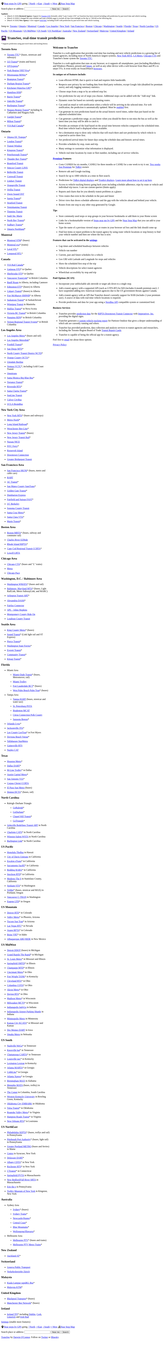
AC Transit (12, 482)
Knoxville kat (13, 1050)
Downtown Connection (18, 455)
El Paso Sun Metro (16, 787)
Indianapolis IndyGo (16, 1007)
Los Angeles (52, 26)
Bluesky (55, 1337)
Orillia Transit (13, 189)
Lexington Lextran (16, 1063)
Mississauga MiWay (16, 75)
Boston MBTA (14, 533)
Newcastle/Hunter (21, 1218)
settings (93, 240)
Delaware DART (15, 1158)
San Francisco (77, 26)
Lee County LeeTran (16, 732)
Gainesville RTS (14, 745)
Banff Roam (12, 282)
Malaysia (104, 31)
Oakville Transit (14, 101)
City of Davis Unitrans (17, 857)
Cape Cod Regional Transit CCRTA (24, 548)
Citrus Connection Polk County (27, 715)
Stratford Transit (14, 203)
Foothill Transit (14, 344)
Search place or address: (25, 8)
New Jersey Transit (16, 433)
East (39, 3)
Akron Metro (13, 989)
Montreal (32, 26)
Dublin (32, 1314)
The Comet (12, 1092)
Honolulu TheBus (15, 852)
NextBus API (111, 302)
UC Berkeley (13, 504)
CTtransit (11, 1171)
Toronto (13, 26)
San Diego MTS (14, 349)
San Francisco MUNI (17, 470)
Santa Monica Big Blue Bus (20, 378)
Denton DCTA (14, 792)
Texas (135, 26)
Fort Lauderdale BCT (23, 686)
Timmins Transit (15, 211)
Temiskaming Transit (17, 207)
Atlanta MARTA (15, 1067)
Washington (109, 26)
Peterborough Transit (17, 154)
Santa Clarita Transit (16, 391)
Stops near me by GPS (104, 220)
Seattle (119, 26)
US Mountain (15, 31)
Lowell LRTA (13, 553)
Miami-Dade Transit (22, 674)
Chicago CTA (13, 564)
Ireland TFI (12, 1314)
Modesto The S (14, 878)
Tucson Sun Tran (15, 921)
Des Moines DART (16, 1030)
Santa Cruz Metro (15, 512)
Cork (39, 1314)
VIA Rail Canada (15, 125)
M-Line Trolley (14, 770)
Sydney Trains (19, 1214)
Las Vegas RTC (14, 926)
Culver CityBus (14, 399)
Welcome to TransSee (65, 47)
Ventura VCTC (14, 366)
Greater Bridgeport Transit (19, 459)
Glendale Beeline (15, 362)
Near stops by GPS (11, 3)
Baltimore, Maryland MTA (19, 588)
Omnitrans (12, 373)
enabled (120, 107)
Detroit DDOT (14, 950)
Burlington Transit (15, 105)
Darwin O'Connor (21, 1337)
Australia (67, 31)
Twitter (44, 1337)
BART (10, 477)
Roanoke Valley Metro (17, 1112)
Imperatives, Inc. (146, 313)
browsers (97, 68)
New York (64, 26)
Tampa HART (19, 699)
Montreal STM (14, 240)
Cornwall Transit (15, 176)
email (66, 339)
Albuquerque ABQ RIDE (19, 939)
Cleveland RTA (14, 981)
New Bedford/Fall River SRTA (21, 1179)
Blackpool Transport (16, 1298)
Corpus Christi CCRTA (18, 783)
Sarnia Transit (13, 198)
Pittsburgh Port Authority (19, 1139)
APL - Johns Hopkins (17, 610)
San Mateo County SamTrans (21, 486)
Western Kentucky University (21, 1096)
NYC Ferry (12, 446)
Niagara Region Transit (18, 110)
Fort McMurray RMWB (18, 295)
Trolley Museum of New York (21, 1191)
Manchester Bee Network (19, 1303)
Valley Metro (13, 917)
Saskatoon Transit (15, 300)
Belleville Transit (15, 172)
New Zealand (79, 31)
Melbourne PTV (20, 1240)
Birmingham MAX (16, 1081)
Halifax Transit (14, 308)
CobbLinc (11, 1072)
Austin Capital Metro (17, 774)
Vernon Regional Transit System (22, 322)
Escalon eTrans (14, 861)
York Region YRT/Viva (18, 70)
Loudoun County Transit (18, 618)
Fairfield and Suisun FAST (19, 499)
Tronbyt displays (106, 180)
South (46, 3)
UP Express (12, 66)
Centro (10, 1153)
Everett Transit (14, 650)
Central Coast (19, 1222)
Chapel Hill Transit (22, 816)
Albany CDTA (14, 1162)
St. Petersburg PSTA (22, 706)
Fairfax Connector (15, 605)
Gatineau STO (13, 269)
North (31, 3)
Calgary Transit (14, 291)
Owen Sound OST (15, 194)
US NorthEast (54, 31)
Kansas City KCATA (17, 1023)
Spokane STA (13, 885)
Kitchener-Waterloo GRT (19, 88)
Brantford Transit (15, 163)
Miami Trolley (19, 681)
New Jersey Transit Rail (18, 437)
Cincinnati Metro (15, 972)
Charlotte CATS (14, 832)
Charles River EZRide (17, 540)
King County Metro (16, 630)
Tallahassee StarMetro (17, 741)
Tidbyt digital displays (83, 180)
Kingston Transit (15, 150)
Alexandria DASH (15, 600)
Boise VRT (12, 934)
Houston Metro (14, 761)
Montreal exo (13, 244)
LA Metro (137, 55)
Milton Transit (13, 121)
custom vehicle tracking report (93, 320)
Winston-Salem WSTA (17, 836)
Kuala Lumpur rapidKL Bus (20, 1283)
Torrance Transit (14, 382)
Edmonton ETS (14, 287)
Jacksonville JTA (15, 728)
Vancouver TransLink (17, 278)
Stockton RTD (13, 874)
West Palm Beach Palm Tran (26, 690)
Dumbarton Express (16, 495)
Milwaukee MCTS (16, 1003)
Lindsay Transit (14, 181)
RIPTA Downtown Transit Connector (115, 313)
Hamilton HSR (14, 92)
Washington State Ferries (18, 646)
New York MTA (14, 415)
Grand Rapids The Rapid (18, 954)
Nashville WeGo (15, 1046)
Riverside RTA (14, 386)
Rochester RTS (14, 1166)
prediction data (84, 313)
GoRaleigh (18, 807)
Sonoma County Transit (18, 508)
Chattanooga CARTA (17, 1054)
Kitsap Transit (13, 659)
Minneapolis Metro (16, 1018)
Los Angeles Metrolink (18, 340)
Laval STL (12, 249)
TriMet (10, 890)
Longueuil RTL (14, 253)
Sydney (16, 1209)
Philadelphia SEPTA (16, 1132)
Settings (5, 1322)
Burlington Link (14, 841)
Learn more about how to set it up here (134, 180)
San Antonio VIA (15, 779)
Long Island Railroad (17, 424)
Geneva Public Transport (18, 1267)
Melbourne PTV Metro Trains (27, 1244)
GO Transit (12, 61)
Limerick (11, 1317)
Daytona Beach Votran (17, 737)
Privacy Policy (60, 344)
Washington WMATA (17, 584)
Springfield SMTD (16, 963)
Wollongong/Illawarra (23, 1231)
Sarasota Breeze (20, 719)
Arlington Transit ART (17, 595)
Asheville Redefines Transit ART (22, 825)
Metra (10, 568)
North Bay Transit (15, 220)
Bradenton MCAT (21, 710)
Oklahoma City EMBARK (19, 1103)
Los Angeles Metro (16, 335)
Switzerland (92, 31)
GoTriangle (18, 821)
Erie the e (11, 1187)
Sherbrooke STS (14, 273)
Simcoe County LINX (17, 168)
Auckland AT (13, 1256)
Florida (127, 26)
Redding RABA (14, 870)
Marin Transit (13, 521)
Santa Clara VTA (15, 517)
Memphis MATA (15, 1085)
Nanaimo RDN (14, 317)
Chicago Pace (13, 573)
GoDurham (18, 812)
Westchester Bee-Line (17, 428)
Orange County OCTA (17, 357)
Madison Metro (14, 998)
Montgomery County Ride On (21, 614)
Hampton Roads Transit (18, 1117)
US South (41, 31)
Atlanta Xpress (14, 1076)
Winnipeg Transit (15, 304)
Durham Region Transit (18, 83)
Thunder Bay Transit (16, 159)
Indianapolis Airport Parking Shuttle (24, 1011)
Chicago (98, 26)
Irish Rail (43, 20)
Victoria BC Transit (16, 313)
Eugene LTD (45, 16)
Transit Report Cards (111, 330)
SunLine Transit (14, 395)
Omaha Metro (13, 1034)
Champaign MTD (15, 968)
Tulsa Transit (13, 1108)
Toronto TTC (13, 54)
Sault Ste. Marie (14, 216)
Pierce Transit (13, 641)
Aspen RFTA (13, 930)
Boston (89, 26)
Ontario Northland (15, 229)
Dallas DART (13, 766)
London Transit (14, 141)
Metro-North (13, 420)
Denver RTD (13, 912)
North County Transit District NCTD (24, 353)
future (89, 66)
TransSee (5, 1337)
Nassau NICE (13, 442)
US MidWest (30, 31)
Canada (41, 26)
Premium (57, 158)
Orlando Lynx (13, 723)
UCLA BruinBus (15, 404)
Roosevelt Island (15, 450)
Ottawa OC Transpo (16, 137)
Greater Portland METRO (19, 1146)
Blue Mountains (20, 1227)
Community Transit (16, 654)
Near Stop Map (66, 3)
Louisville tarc (14, 1059)
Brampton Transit (15, 79)
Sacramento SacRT (16, 865)
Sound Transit (13, 634)
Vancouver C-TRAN (16, 897)
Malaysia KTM (14, 1287)
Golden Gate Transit (16, 490)
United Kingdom (118, 31)
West (53, 3)
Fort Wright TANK (16, 976)
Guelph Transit (14, 117)
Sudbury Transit (14, 224)
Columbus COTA (15, 985)
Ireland (131, 31)
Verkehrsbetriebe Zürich (18, 1271)
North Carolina (147, 26)
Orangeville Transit (16, 185)
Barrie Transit (13, 97)
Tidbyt (78, 167)
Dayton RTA (13, 994)
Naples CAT (13, 750)
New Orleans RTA (15, 1121)
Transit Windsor (14, 146)
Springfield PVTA (15, 1175)
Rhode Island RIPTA (17, 544)
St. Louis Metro (14, 959)
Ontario (22, 26)
